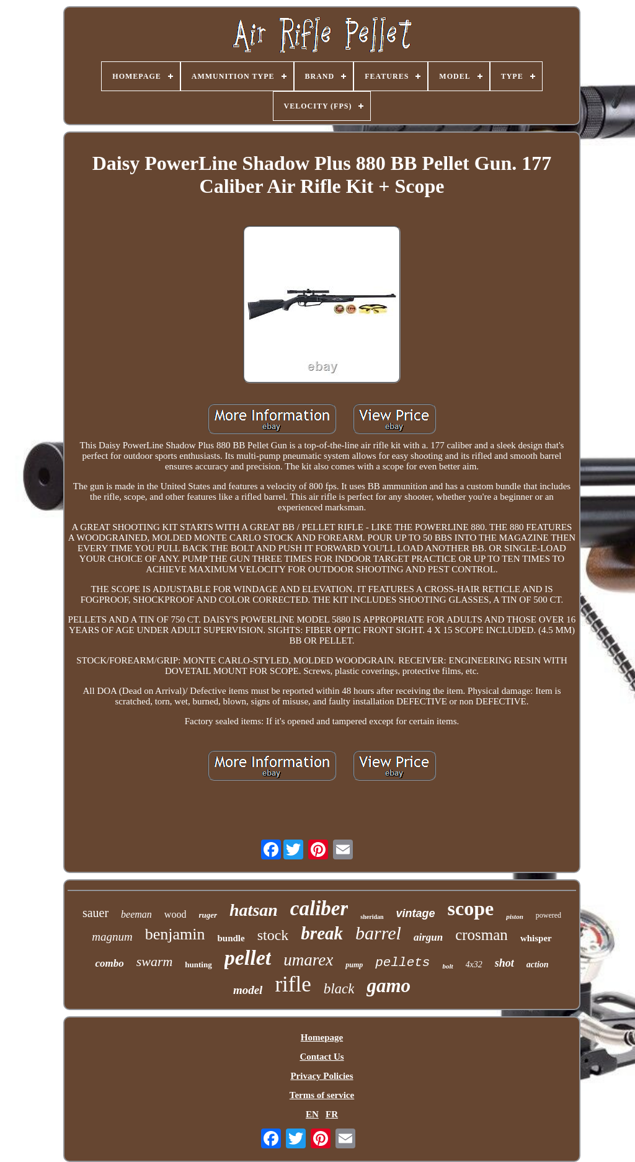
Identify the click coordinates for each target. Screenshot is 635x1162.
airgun (428, 937)
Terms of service (322, 1095)
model (248, 989)
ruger (207, 915)
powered (548, 915)
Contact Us (322, 1057)
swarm (154, 961)
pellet (248, 957)
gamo (388, 985)
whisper (536, 938)
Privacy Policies (321, 1076)
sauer (95, 913)
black (339, 988)
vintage (415, 913)
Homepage (322, 1037)
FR (332, 1114)
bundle (230, 938)
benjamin (175, 934)
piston (514, 916)
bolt (447, 966)
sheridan (371, 916)
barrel (378, 933)
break (322, 933)
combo (109, 963)
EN (312, 1114)
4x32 (474, 964)
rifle (293, 984)
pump (354, 964)
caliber (319, 908)
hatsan (253, 910)
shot (504, 963)
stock (273, 935)
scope (471, 908)
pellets (402, 963)
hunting (198, 964)
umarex (308, 960)
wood (175, 914)
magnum (112, 936)
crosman (481, 934)
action (537, 964)
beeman (136, 914)
